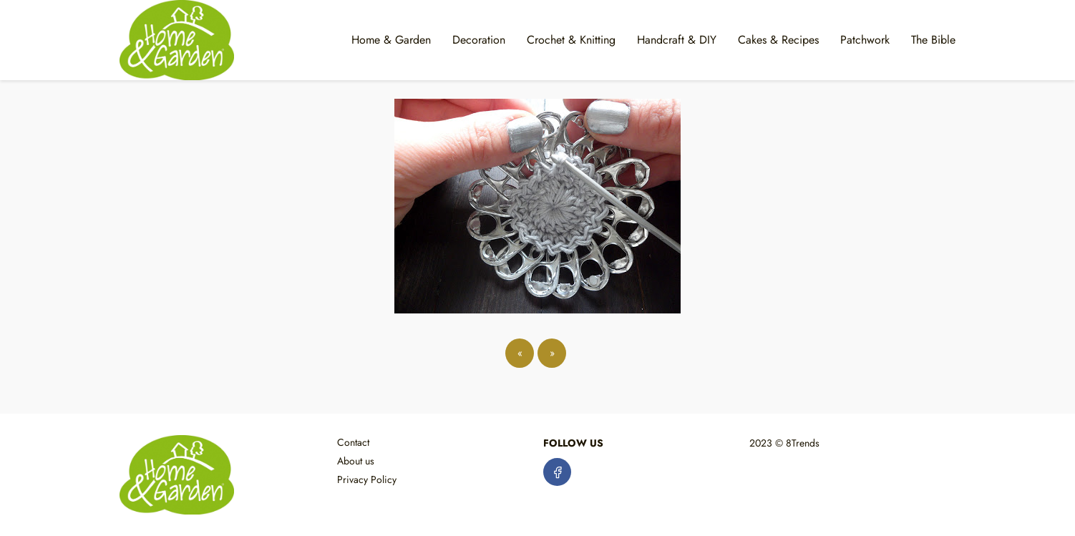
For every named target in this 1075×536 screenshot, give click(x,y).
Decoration (478, 39)
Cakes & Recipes (778, 39)
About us (355, 461)
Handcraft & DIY (676, 39)
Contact (353, 442)
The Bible (933, 39)
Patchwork (865, 39)
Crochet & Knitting (571, 39)
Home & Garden (391, 39)
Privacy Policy (367, 479)
